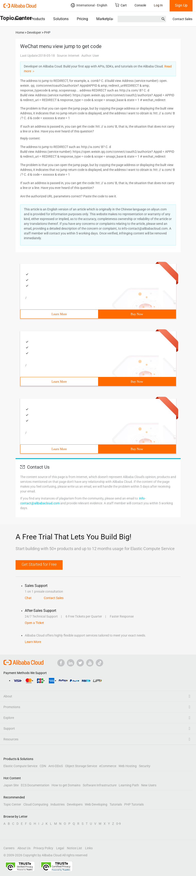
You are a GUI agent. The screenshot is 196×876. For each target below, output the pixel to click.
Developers (75, 804)
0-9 (118, 823)
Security (144, 766)
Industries (57, 804)
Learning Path (129, 785)
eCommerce (107, 766)
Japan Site (11, 785)
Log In (158, 5)
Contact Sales (182, 19)
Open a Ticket (34, 623)
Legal (60, 848)
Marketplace (106, 19)
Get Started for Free (39, 564)
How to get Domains (66, 785)
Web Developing (96, 804)
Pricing (82, 19)
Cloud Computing (35, 804)
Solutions (61, 19)
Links (89, 848)
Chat (28, 598)
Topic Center (12, 804)
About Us (23, 848)
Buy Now (137, 314)
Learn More (59, 314)
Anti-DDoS (55, 766)
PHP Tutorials (134, 804)
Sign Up (181, 5)
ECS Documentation (35, 785)
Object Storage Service (81, 766)
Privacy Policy (43, 848)
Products (37, 19)
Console (140, 5)
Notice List (74, 848)
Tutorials (116, 804)
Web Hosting (128, 766)
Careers (8, 848)
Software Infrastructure (99, 785)
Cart (121, 5)
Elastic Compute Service (20, 766)
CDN (43, 766)
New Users (148, 785)
